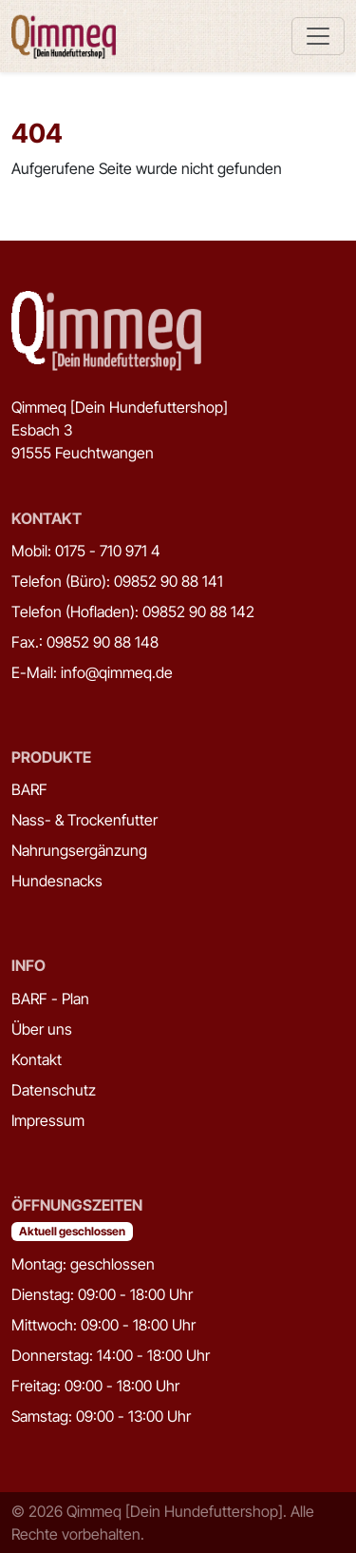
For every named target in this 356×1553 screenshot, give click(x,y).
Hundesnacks (57, 880)
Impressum (47, 1120)
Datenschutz (53, 1089)
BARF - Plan (50, 998)
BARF (29, 789)
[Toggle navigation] (318, 36)
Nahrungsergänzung (79, 850)
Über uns (41, 1029)
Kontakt (36, 1059)
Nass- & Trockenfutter (84, 819)
